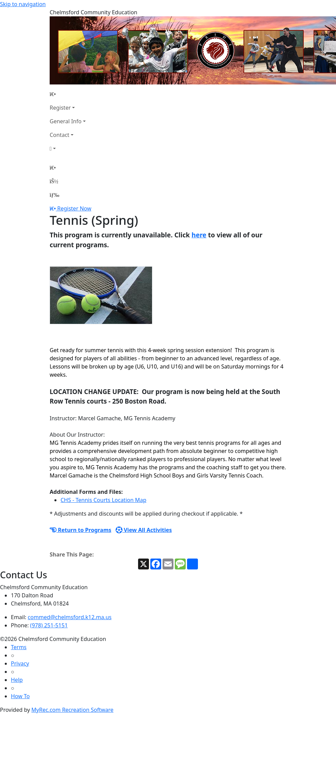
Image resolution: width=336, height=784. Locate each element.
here (198, 234)
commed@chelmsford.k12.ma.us (70, 617)
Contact (59, 135)
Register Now (74, 208)
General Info (66, 121)
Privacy (20, 663)
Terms (19, 647)
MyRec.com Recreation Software (72, 710)
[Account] (68, 148)
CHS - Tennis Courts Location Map (103, 500)
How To (20, 696)
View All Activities (144, 530)
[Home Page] (68, 94)
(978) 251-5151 (49, 625)
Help (17, 680)
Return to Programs (80, 530)
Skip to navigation (23, 4)
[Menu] (54, 195)
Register (60, 107)
